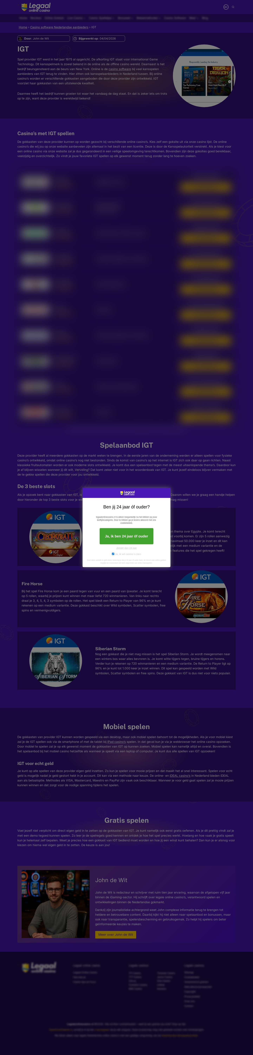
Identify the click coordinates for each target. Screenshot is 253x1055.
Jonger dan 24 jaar (126, 548)
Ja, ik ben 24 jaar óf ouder (126, 536)
